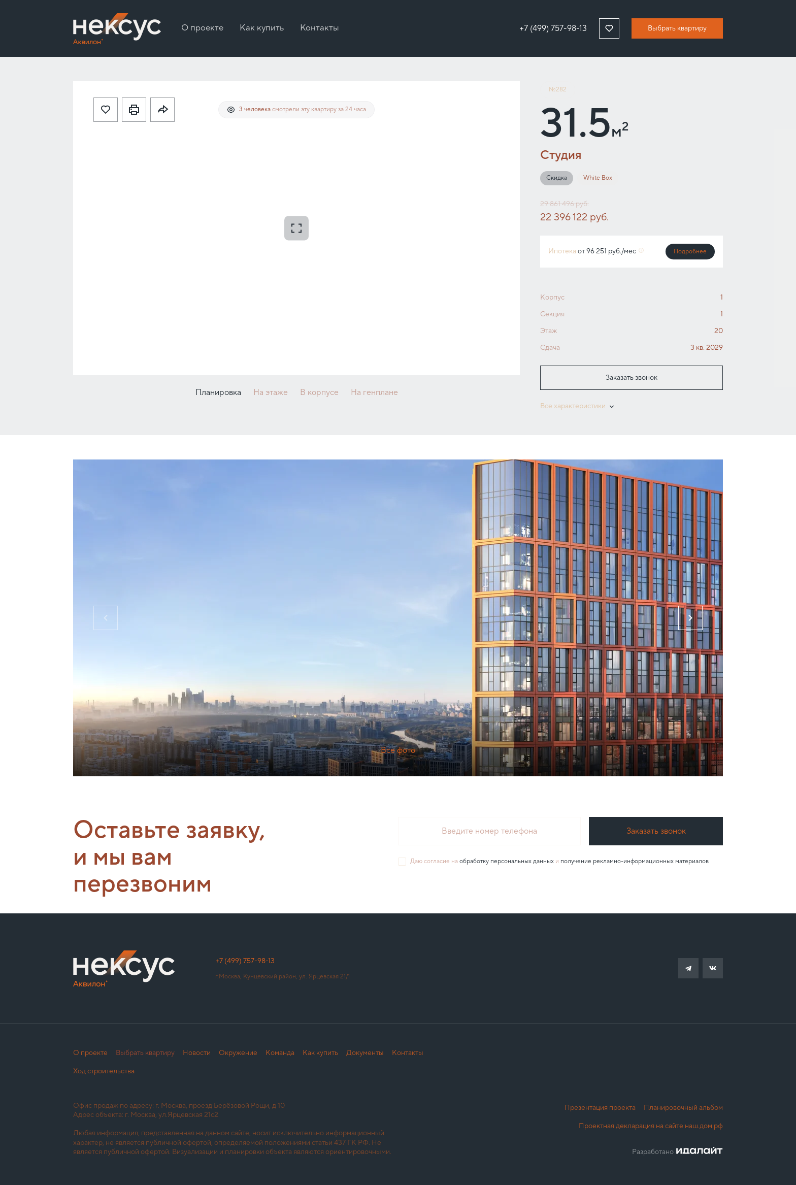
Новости (197, 1053)
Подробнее (690, 251)
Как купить (320, 1053)
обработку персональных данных (506, 861)
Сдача (550, 347)
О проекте (90, 1053)
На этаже (270, 392)
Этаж (548, 331)
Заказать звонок (631, 377)
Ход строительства (104, 1071)
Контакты (407, 1053)
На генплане (374, 392)
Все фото (398, 750)
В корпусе (319, 392)
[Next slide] (690, 618)
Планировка (218, 392)
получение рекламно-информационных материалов (634, 861)
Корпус (552, 297)
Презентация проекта (600, 1107)
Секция (552, 314)
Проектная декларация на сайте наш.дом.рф (651, 1126)
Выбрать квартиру (677, 28)
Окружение (238, 1053)
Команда (280, 1053)
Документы (365, 1053)
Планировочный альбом (683, 1107)
